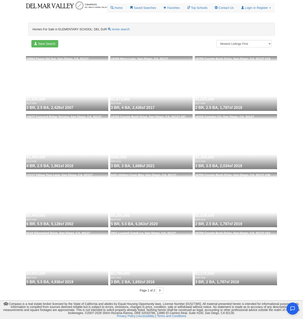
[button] (256, 7)
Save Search (44, 43)
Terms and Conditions (171, 316)
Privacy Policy (126, 316)
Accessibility (146, 316)
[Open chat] (293, 309)
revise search (121, 29)
